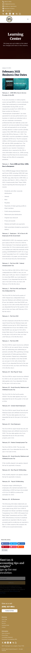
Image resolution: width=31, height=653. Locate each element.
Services (4, 623)
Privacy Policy (5, 635)
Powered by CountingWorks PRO (9, 639)
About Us (4, 621)
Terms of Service (11, 591)
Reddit (20, 546)
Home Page (4, 619)
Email (4, 550)
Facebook (5, 543)
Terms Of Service (6, 633)
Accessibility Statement (7, 637)
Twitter (13, 543)
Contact (3, 627)
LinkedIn (21, 543)
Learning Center (5, 625)
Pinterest (5, 546)
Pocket (13, 546)
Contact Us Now (9, 611)
